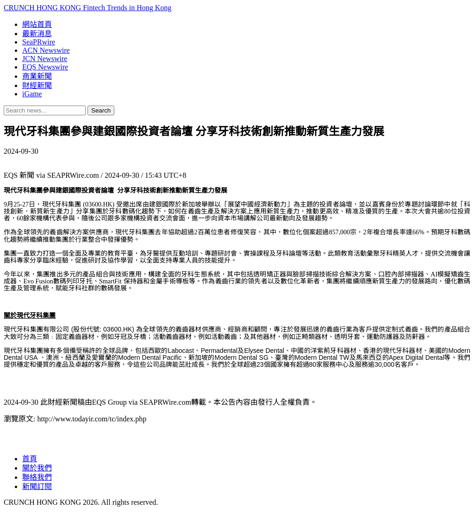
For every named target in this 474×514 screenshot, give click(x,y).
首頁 (29, 459)
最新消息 (37, 34)
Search (101, 110)
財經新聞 (37, 85)
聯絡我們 (37, 477)
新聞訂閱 (37, 486)
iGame (32, 94)
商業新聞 (37, 76)
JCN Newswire (44, 59)
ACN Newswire (46, 50)
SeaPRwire (38, 42)
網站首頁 (37, 24)
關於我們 (37, 468)
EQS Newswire (45, 67)
